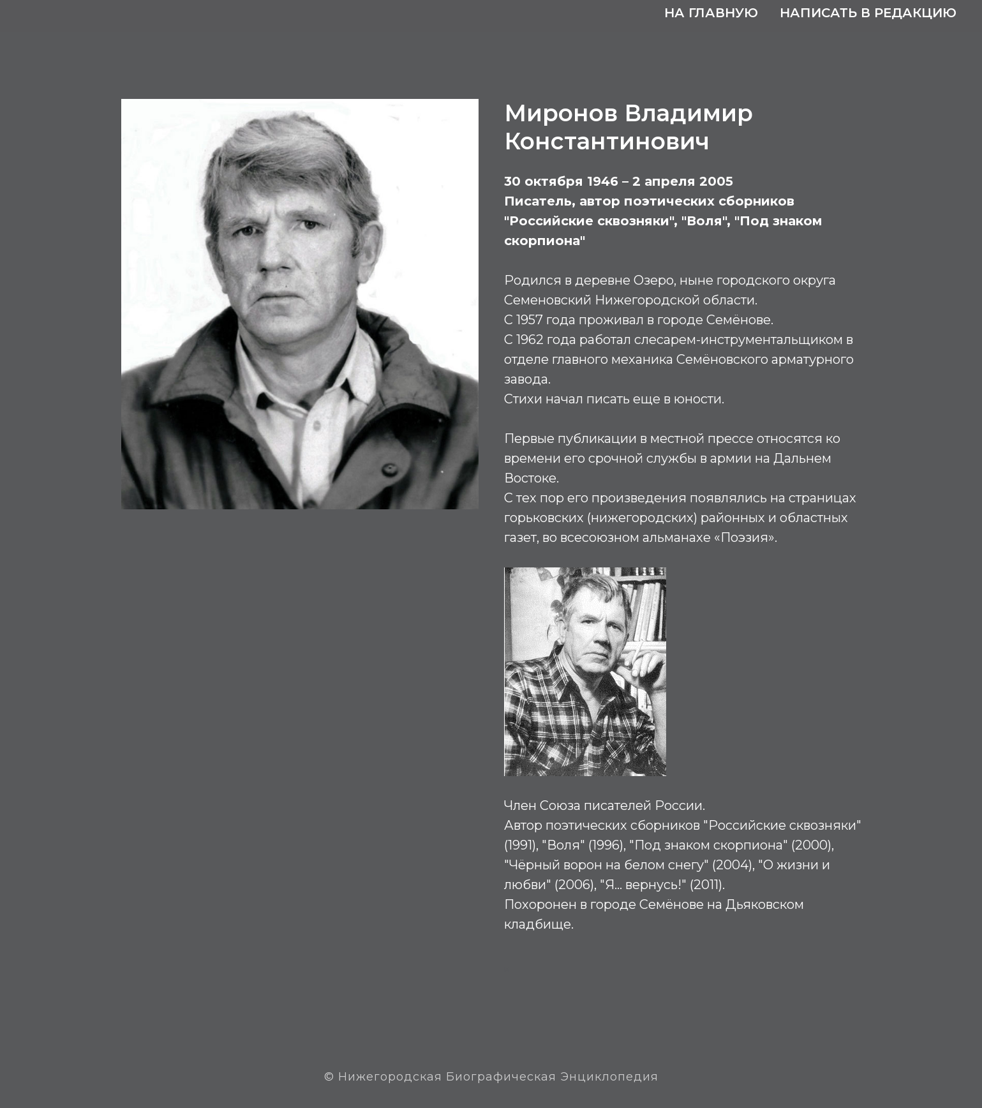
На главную (711, 12)
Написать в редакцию (868, 12)
